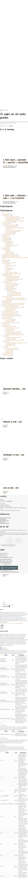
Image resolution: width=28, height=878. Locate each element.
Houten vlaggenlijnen (10, 248)
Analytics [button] (2, 709)
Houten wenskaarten (13, 258)
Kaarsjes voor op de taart (11, 250)
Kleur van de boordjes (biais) (9, 278)
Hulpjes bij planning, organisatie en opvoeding (13, 268)
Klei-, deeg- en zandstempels (12, 297)
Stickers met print (10, 304)
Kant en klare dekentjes (11, 191)
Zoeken (11, 91)
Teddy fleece (8, 316)
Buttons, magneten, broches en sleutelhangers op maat (15, 222)
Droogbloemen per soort (11, 243)
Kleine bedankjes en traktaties (9, 277)
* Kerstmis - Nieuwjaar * (8, 187)
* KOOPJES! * (6, 189)
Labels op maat (9, 286)
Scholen (4, 289)
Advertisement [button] (3, 852)
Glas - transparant (10, 231)
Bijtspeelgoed (9, 208)
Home (1, 75)
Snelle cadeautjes (10, 198)
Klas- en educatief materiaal (9, 271)
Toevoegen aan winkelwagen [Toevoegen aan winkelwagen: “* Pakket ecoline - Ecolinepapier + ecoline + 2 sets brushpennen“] (9, 168)
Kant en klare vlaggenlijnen (12, 197)
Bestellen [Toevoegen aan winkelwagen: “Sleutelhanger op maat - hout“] (5, 425)
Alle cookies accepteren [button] (13, 588)
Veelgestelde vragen (4, 485)
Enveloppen (11, 256)
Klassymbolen (9, 275)
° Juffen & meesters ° (7, 199)
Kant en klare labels (10, 285)
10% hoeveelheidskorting (11, 182)
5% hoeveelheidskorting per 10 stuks (14, 186)
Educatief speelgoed (10, 274)
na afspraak (9, 466)
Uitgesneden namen (7, 320)
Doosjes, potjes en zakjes (8, 228)
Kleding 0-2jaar (9, 217)
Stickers (5, 301)
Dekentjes (8, 209)
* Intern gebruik (6, 180)
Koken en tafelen (6, 282)
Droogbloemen (6, 240)
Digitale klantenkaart (4, 488)
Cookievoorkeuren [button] (4, 588)
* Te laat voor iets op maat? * (9, 190)
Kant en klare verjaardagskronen (13, 195)
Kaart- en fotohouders (14, 259)
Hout (7, 232)
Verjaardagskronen (10, 254)
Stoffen (4, 312)
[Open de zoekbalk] (3, 568)
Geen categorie (6, 267)
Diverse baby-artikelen (11, 210)
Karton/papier (9, 233)
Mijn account (6, 539)
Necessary (4, 613)
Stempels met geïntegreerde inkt (13, 298)
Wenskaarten (9, 255)
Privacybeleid (3, 484)
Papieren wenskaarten (14, 260)
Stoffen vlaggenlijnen (10, 251)
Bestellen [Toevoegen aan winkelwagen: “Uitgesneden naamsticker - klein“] (5, 359)
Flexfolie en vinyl (7, 262)
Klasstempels (9, 296)
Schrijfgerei (5, 290)
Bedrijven (5, 213)
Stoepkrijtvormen (10, 310)
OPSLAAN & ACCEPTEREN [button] (5, 869)
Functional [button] (2, 689)
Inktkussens (8, 294)
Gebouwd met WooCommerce (12, 537)
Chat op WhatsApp (10, 533)
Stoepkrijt (5, 306)
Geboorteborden (6, 266)
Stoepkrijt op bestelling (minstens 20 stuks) (15, 308)
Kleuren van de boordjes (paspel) (10, 279)
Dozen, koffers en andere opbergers (11, 239)
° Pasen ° (5, 201)
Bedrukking (5, 214)
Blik (7, 229)
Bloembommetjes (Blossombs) (10, 220)
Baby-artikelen (6, 206)
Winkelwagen (6, 571)
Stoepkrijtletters (9, 309)
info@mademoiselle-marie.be (6, 523)
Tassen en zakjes (6, 319)
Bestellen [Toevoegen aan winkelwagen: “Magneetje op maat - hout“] (5, 392)
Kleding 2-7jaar (9, 218)
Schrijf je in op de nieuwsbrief (8, 510)
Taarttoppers (9, 252)
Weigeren (21, 588)
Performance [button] (3, 702)
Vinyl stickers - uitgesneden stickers (14, 305)
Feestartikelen (6, 247)
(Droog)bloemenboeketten (12, 241)
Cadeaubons (5, 225)
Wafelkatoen (8, 317)
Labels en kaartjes (7, 283)
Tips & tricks (2, 487)
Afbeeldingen (6, 205)
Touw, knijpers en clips (11, 237)
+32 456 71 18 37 (6, 529)
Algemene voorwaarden (5, 483)
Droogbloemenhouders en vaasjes (13, 244)
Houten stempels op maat (11, 293)
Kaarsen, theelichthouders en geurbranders (13, 270)
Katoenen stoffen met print (12, 315)
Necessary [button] (2, 612)
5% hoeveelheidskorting (11, 184)
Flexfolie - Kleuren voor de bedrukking (14, 263)
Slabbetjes (8, 212)
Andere (7, 216)
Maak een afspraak (6, 526)
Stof (7, 236)
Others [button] (1, 860)
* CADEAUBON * (6, 179)
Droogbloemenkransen (11, 245)
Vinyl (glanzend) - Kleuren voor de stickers (15, 264)
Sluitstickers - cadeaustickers (12, 302)
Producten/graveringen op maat (10, 287)
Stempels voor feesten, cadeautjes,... (14, 300)
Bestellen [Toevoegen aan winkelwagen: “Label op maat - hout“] (5, 458)
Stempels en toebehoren (8, 291)
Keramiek (8, 235)
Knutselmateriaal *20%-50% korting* (11, 281)
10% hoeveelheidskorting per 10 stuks (14, 183)
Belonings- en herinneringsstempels (14, 273)
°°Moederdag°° (6, 203)
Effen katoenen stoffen (11, 313)
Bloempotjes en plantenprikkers (10, 221)
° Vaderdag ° (5, 202)
